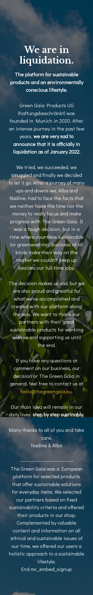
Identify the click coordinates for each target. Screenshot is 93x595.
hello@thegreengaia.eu (46, 391)
